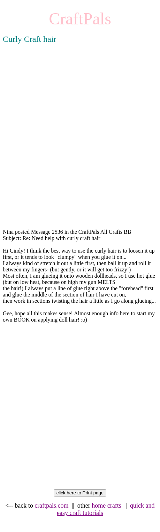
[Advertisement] (80, 143)
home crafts (106, 505)
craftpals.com (51, 505)
